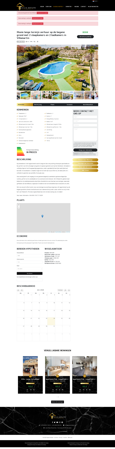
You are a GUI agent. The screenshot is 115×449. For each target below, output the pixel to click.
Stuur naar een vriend (85, 167)
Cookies (65, 437)
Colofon (56, 437)
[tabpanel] (30, 375)
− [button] (18, 207)
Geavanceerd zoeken (42, 13)
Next (96, 68)
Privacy (60, 437)
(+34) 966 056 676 (56, 425)
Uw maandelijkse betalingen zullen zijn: (27, 277)
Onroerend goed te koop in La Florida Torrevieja (78, 443)
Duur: (18, 265)
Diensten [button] (69, 6)
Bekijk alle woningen (57, 402)
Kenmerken (21, 104)
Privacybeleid (75, 145)
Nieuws (77, 6)
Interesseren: (20, 259)
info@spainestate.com (70, 425)
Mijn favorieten (93, 6)
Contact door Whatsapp (85, 160)
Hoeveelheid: (20, 253)
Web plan (70, 437)
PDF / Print (85, 170)
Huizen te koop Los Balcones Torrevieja (78, 444)
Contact (83, 6)
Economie (69, 104)
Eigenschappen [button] (58, 6)
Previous (18, 68)
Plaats (52, 104)
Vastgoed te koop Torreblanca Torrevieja (36, 444)
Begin (42, 6)
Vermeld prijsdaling (85, 36)
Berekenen (29, 273)
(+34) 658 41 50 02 (46, 425)
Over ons (48, 6)
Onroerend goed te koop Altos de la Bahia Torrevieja (36, 443)
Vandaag (60, 290)
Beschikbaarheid (88, 104)
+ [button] (18, 205)
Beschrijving (38, 104)
